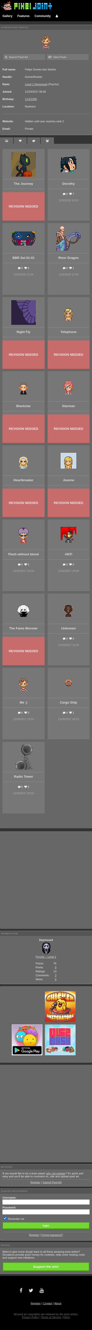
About (57, 1303)
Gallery (7, 16)
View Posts (57, 57)
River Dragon (68, 258)
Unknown (68, 628)
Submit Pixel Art (52, 1182)
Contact (47, 1303)
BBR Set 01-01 (24, 258)
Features (23, 16)
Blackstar (23, 406)
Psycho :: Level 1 (46, 956)
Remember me (16, 1219)
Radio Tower (23, 776)
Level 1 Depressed (36, 84)
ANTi (68, 554)
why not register (56, 1173)
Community (43, 16)
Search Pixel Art (16, 57)
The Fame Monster (23, 628)
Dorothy (68, 184)
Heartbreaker (23, 480)
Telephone (69, 332)
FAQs (66, 1317)
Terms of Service (51, 1317)
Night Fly (23, 332)
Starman (68, 406)
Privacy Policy (30, 1317)
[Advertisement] (46, 880)
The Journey (23, 184)
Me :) (23, 702)
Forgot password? (52, 1234)
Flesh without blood (23, 554)
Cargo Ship (68, 702)
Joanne (68, 480)
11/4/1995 (31, 99)
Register (35, 1182)
